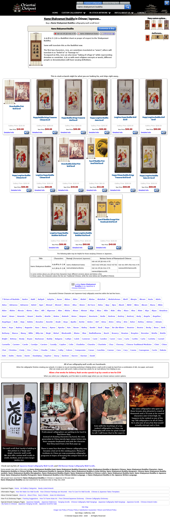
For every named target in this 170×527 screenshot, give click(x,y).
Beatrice (130, 327)
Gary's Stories (43, 495)
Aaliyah (41, 299)
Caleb (76, 339)
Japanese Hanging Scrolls (28, 504)
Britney (13, 339)
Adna (4, 305)
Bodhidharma (95, 333)
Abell (125, 299)
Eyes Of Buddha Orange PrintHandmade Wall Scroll (108, 220)
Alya (147, 310)
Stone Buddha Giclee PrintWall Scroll (70, 165)
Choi (4, 350)
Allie (106, 310)
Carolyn (34, 344)
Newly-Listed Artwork (45, 488)
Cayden (62, 344)
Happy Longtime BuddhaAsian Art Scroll (149, 176)
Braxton (124, 333)
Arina (103, 322)
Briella (154, 333)
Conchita (101, 350)
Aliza (99, 310)
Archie (82, 322)
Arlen (111, 322)
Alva (133, 310)
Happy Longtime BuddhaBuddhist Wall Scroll (82, 234)
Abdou (92, 299)
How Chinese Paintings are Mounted (53, 492)
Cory (125, 350)
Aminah (65, 316)
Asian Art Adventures (57, 495)
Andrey (121, 316)
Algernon (51, 310)
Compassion (80, 350)
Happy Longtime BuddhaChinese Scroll (21, 176)
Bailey (84, 327)
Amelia (39, 316)
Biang (23, 333)
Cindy (21, 350)
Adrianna (13, 305)
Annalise (39, 322)
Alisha (67, 310)
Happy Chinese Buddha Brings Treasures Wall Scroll (123, 176)
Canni (112, 339)
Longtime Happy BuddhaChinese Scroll (45, 176)
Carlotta (151, 339)
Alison (75, 310)
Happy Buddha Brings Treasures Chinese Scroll (45, 118)
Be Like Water (118, 327)
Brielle (163, 333)
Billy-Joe (39, 333)
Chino (164, 344)
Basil (100, 327)
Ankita (30, 322)
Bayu (107, 327)
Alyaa (154, 310)
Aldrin (12, 310)
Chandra (91, 344)
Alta (119, 310)
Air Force (91, 305)
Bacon (76, 327)
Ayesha (61, 327)
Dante (27, 356)
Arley (118, 322)
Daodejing (37, 356)
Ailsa (74, 305)
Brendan (145, 333)
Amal (4, 316)
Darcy (56, 356)
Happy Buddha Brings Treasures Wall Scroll (73, 119)
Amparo (82, 316)
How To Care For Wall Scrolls (79, 492)
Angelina (157, 316)
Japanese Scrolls (133, 502)
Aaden (25, 299)
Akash (121, 305)
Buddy (49, 339)
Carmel (161, 339)
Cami (95, 339)
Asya (11, 327)
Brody (21, 339)
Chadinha (80, 344)
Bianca (15, 333)
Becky (148, 327)
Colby (60, 350)
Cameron (86, 339)
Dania (19, 356)
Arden (90, 322)
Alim (60, 310)
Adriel (33, 305)
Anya (65, 322)
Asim (4, 327)
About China (32, 495)
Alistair (84, 310)
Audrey (19, 327)
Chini (156, 344)
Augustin (28, 327)
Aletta (29, 310)
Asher (132, 322)
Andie (102, 316)
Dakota (163, 350)
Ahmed (58, 305)
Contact (141, 13)
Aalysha (50, 299)
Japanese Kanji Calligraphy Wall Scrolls (36, 466)
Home (55, 13)
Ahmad (49, 305)
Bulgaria (58, 339)
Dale (4, 356)
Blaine (77, 333)
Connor (110, 350)
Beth (163, 327)
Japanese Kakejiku (33, 502)
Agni (41, 305)
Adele (158, 299)
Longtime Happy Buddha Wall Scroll (125, 118)
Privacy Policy (73, 510)
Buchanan (39, 339)
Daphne (47, 356)
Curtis (154, 350)
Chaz (111, 344)
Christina (13, 350)
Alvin (140, 310)
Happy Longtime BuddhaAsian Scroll (99, 119)
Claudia (44, 350)
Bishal (56, 333)
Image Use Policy (60, 510)
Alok (113, 310)
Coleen (69, 350)
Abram (142, 299)
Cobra (52, 350)
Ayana (52, 327)
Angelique (6, 322)
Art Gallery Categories (28, 488)
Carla (127, 339)
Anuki (58, 322)
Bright (4, 339)
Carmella (6, 344)
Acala (150, 299)
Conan (91, 350)
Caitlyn (68, 339)
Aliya (92, 310)
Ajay (107, 305)
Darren (75, 356)
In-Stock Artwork (100, 13)
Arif (97, 322)
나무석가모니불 (108, 34)
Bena (156, 327)
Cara (120, 339)
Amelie (48, 316)
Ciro (29, 350)
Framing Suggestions (30, 498)
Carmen (16, 344)
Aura (37, 327)
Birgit (48, 333)
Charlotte (102, 344)
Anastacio (93, 316)
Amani (30, 316)
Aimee (82, 305)
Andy (138, 316)
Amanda (21, 316)
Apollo (73, 322)
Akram (144, 305)
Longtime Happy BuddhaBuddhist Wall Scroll (59, 234)
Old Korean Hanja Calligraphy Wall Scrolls (76, 466)
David (92, 356)
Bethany (5, 333)
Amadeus (163, 310)
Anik (16, 322)
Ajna (114, 305)
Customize (106, 29)
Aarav (59, 299)
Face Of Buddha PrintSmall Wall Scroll (97, 162)
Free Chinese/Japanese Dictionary (71, 498)
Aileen (67, 305)
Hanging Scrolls (64, 502)
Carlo (143, 339)
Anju (22, 322)
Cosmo (133, 350)
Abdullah (101, 299)
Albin (160, 305)
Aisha (100, 305)
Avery (44, 327)
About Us (22, 495)
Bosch (106, 333)
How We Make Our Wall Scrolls (27, 492)
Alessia (21, 310)
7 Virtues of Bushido (10, 299)
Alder (4, 310)
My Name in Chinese (9, 504)
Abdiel (83, 299)
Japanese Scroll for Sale (48, 504)
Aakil (33, 299)
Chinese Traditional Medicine (139, 344)
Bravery (115, 333)
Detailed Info (9, 132)
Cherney (119, 344)
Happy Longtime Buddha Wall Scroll (153, 118)
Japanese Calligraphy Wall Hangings (111, 502)
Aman (11, 316)
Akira (136, 305)
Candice (103, 339)
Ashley (141, 322)
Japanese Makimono (49, 502)
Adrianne (24, 305)
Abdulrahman (114, 299)
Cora (119, 350)
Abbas (67, 299)
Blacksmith (66, 333)
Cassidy (53, 344)
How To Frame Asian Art (48, 498)
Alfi (42, 310)
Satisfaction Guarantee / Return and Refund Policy (98, 510)
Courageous (144, 350)
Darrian (84, 356)
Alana (152, 305)
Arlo (125, 322)
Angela (147, 316)
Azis (69, 327)
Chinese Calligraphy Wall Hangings (84, 502)
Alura (126, 310)
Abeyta (134, 299)
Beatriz (140, 327)
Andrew (111, 316)
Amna (73, 316)
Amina (56, 316)
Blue (84, 333)
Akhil (129, 305)
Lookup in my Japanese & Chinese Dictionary (84, 286)
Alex (36, 310)
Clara (35, 350)
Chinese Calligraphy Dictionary (96, 498)
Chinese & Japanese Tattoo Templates (105, 492)
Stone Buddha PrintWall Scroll (16, 107)
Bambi (92, 327)
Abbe (75, 299)
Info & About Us (124, 13)
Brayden (134, 333)
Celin (71, 344)
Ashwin (158, 322)
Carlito (135, 339)
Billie (31, 333)
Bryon (29, 339)
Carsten (43, 344)
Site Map (85, 507)
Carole (25, 344)
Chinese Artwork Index (149, 502)
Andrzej (130, 316)
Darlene (65, 356)
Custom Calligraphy (74, 13)
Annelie (49, 322)
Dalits (11, 356)
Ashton (150, 322)
